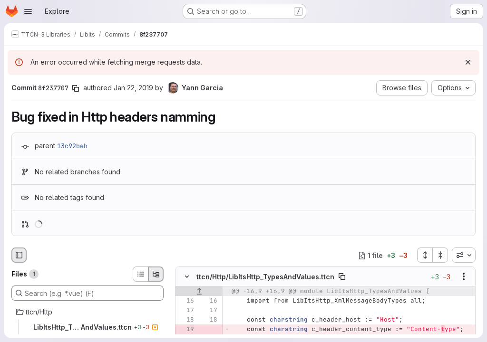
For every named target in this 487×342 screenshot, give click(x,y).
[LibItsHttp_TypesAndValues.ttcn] (87, 327)
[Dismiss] (468, 62)
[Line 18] (186, 320)
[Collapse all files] (440, 255)
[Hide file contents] (187, 277)
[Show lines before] (199, 291)
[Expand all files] (424, 255)
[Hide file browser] (19, 255)
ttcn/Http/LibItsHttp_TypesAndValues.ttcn (265, 277)
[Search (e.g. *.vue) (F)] (87, 293)
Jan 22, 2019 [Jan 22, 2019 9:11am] (133, 88)
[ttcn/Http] (87, 312)
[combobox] (464, 255)
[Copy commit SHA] (75, 88)
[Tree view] (156, 274)
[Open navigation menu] (28, 11)
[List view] (140, 274)
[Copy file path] (342, 277)
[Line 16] (186, 301)
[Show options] (463, 277)
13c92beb (72, 146)
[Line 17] (186, 310)
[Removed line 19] (186, 329)
